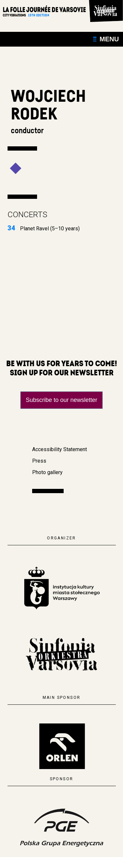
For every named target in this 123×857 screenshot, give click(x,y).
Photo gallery (47, 472)
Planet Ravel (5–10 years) (44, 228)
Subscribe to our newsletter (61, 400)
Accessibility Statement (59, 449)
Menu (106, 39)
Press (39, 461)
